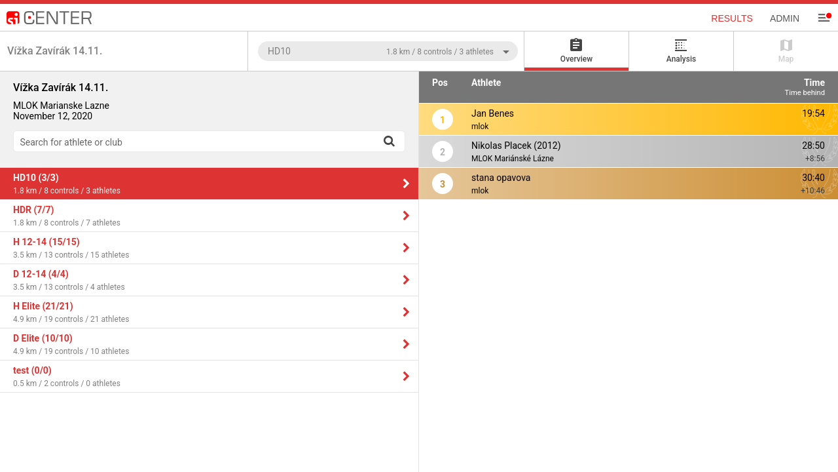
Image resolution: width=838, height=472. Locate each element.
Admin (784, 18)
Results (732, 18)
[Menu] (823, 18)
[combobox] (388, 50)
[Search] (389, 141)
